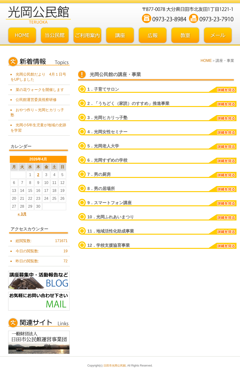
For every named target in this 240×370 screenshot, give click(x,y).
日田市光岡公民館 (114, 365)
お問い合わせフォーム (218, 35)
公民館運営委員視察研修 (36, 100)
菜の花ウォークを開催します (40, 90)
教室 (185, 35)
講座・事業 (120, 35)
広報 (152, 35)
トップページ (22, 35)
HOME (206, 61)
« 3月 (22, 214)
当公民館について (54, 35)
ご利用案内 (87, 35)
